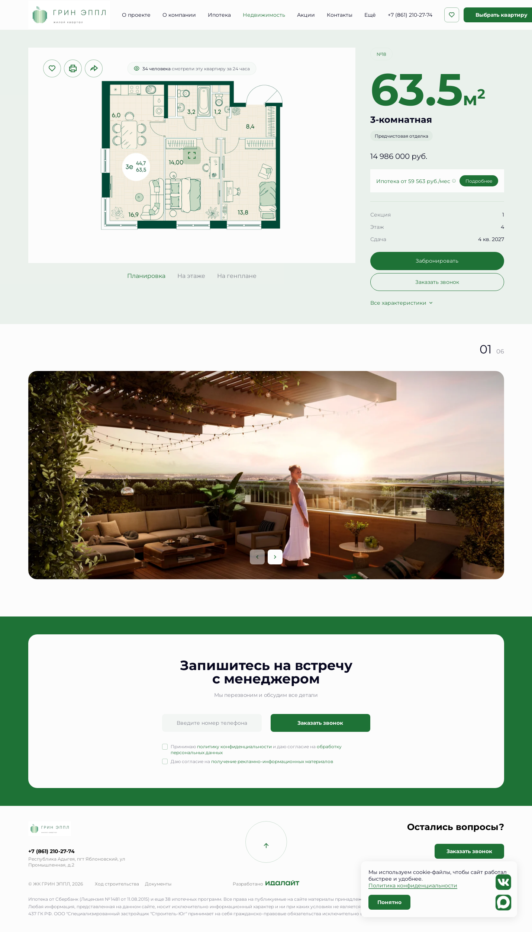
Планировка (146, 275)
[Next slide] (275, 557)
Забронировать (437, 260)
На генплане (237, 275)
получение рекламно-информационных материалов (272, 761)
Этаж (377, 226)
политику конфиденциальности (234, 746)
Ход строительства (117, 884)
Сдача (378, 239)
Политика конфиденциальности (412, 885)
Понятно (389, 902)
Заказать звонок (437, 281)
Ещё (370, 15)
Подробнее (478, 181)
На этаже (191, 275)
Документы (158, 884)
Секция (380, 214)
